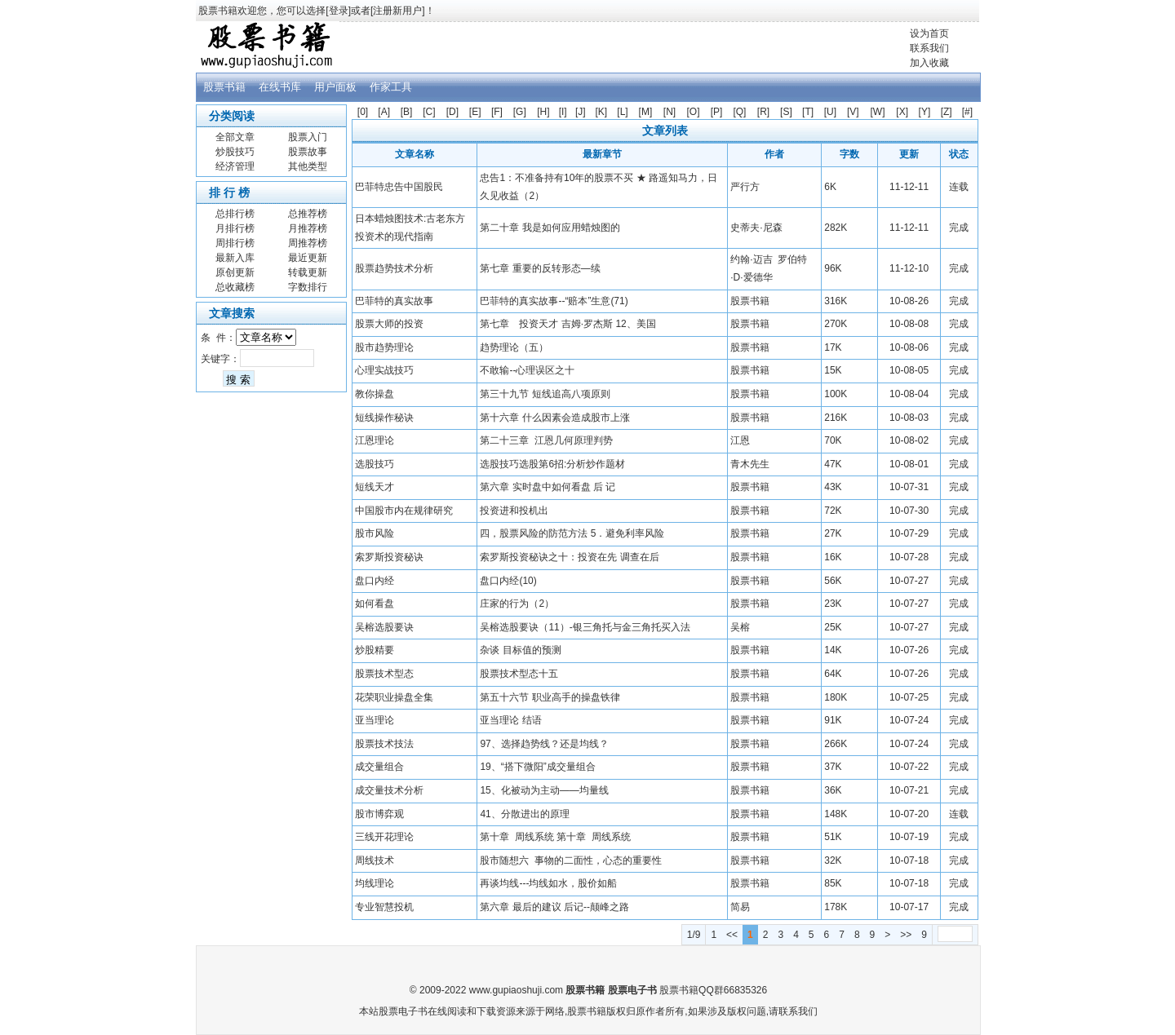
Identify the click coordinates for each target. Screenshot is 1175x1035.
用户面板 (335, 87)
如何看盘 (374, 603)
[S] (786, 111)
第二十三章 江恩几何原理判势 (546, 440)
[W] (877, 111)
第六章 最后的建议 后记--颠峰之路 (554, 907)
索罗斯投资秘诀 (389, 557)
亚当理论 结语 (510, 720)
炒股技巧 (235, 151)
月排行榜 (235, 228)
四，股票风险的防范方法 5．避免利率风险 (572, 533)
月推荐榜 (307, 228)
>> (905, 934)
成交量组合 (379, 766)
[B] (407, 111)
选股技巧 (374, 464)
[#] (967, 111)
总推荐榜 (307, 213)
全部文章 (235, 137)
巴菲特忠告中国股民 (399, 186)
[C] (429, 111)
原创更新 (235, 272)
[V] (853, 111)
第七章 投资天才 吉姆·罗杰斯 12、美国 (567, 324)
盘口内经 (374, 580)
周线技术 (374, 860)
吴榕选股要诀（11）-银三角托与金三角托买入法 (584, 627)
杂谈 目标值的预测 (520, 650)
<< (732, 934)
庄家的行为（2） (517, 603)
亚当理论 (374, 720)
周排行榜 (235, 243)
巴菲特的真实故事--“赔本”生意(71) (553, 301)
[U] (830, 111)
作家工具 (391, 87)
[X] (902, 111)
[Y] (925, 111)
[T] (808, 111)
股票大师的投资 (389, 324)
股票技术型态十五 (519, 673)
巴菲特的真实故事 (394, 301)
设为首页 (929, 33)
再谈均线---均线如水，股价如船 (548, 883)
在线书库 (280, 87)
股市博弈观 (379, 814)
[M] (646, 111)
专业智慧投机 (384, 907)
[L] (622, 111)
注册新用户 (397, 10)
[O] (693, 111)
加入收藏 (929, 63)
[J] (580, 111)
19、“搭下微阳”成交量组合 (537, 766)
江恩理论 (374, 440)
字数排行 (307, 287)
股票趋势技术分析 (394, 268)
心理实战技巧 (384, 370)
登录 (338, 10)
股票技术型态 (384, 673)
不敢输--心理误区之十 (527, 370)
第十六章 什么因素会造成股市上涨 (554, 417)
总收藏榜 (235, 287)
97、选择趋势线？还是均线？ (544, 744)
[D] (452, 111)
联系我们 (929, 48)
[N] (669, 111)
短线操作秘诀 (384, 417)
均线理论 (374, 883)
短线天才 (374, 487)
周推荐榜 (307, 243)
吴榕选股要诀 (384, 627)
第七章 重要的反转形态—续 (540, 268)
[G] (519, 111)
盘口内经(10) (508, 580)
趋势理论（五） (514, 347)
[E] (475, 111)
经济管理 (235, 166)
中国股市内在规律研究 (404, 510)
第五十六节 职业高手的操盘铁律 (549, 697)
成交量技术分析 (389, 790)
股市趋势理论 (384, 347)
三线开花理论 (384, 837)
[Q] (739, 111)
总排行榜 (235, 213)
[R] (763, 111)
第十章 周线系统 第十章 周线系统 (555, 837)
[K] (602, 111)
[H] (543, 111)
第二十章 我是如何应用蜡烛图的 (549, 227)
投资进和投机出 (514, 510)
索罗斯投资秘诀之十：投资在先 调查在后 (569, 557)
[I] (563, 111)
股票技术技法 (384, 744)
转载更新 (307, 272)
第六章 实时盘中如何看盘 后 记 (547, 487)
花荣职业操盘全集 (394, 697)
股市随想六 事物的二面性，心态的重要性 (571, 860)
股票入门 (307, 137)
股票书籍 (224, 87)
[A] (384, 111)
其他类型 (307, 166)
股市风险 (374, 533)
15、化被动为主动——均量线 (544, 790)
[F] (497, 111)
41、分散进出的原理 (524, 814)
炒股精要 (374, 650)
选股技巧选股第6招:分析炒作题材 (552, 464)
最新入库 (235, 257)
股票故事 (307, 151)
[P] (717, 111)
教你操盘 (374, 394)
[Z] (946, 111)
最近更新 (307, 257)
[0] (362, 111)
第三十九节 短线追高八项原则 (545, 394)
